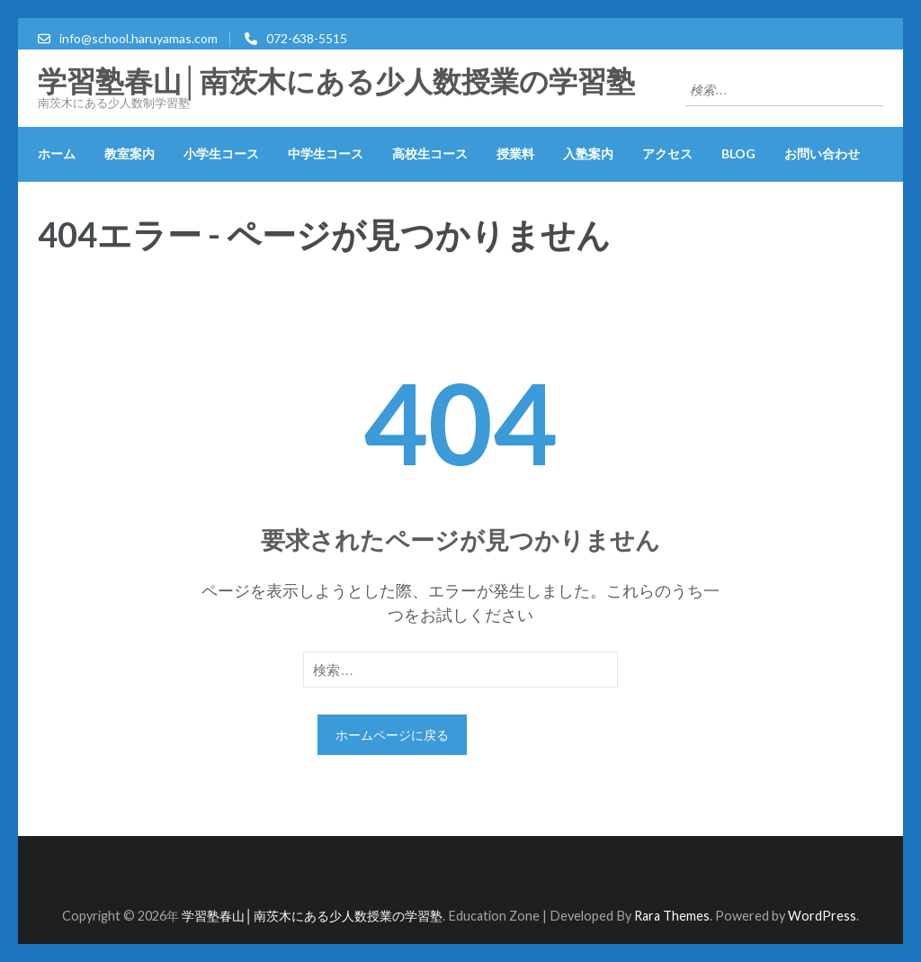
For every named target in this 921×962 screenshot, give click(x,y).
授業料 (515, 153)
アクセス (667, 153)
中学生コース (325, 153)
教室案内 (129, 153)
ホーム (57, 153)
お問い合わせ (822, 153)
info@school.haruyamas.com (138, 38)
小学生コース (221, 153)
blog (738, 153)
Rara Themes (672, 915)
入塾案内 (588, 153)
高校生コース (430, 153)
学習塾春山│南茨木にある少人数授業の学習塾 (336, 82)
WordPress (822, 915)
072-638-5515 (306, 38)
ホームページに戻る (392, 734)
